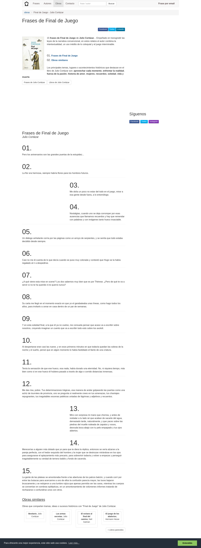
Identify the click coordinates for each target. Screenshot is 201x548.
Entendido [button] (187, 543)
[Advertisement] (72, 106)
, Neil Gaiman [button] (86, 518)
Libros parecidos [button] (116, 530)
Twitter (112, 29)
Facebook (103, 29)
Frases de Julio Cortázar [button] (34, 82)
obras (27, 12)
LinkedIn (120, 29)
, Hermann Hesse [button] (112, 516)
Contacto (70, 3)
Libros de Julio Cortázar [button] (59, 82)
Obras (58, 3)
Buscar (111, 3)
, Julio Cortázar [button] (35, 515)
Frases (36, 3)
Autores (47, 3)
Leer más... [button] (73, 543)
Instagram (154, 121)
